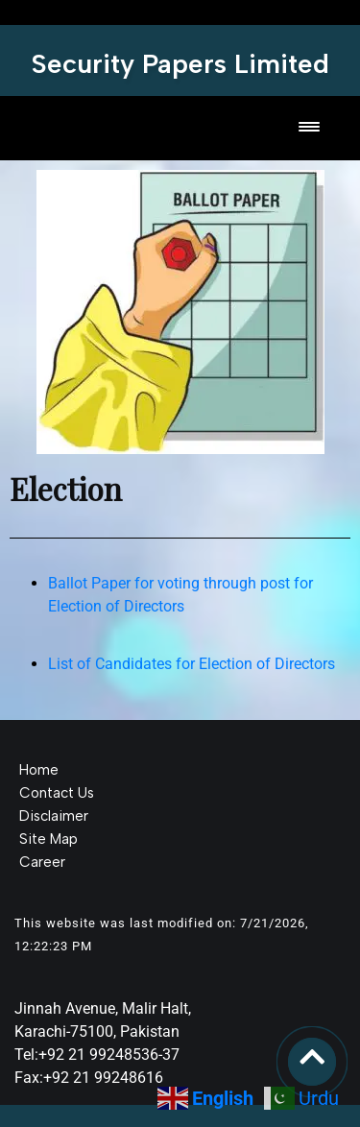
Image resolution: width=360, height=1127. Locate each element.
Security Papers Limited (180, 63)
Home (39, 770)
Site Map (48, 839)
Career (42, 862)
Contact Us (56, 793)
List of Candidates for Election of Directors (191, 664)
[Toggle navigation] (309, 128)
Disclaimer (53, 816)
